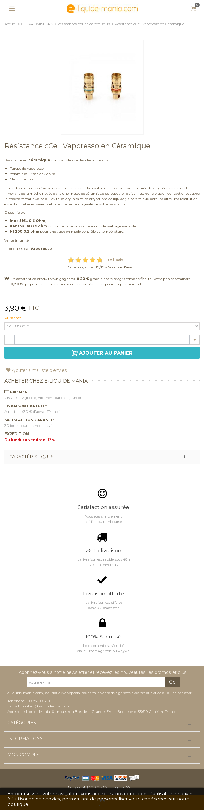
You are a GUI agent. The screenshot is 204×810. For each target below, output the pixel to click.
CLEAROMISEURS (37, 24)
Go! (173, 682)
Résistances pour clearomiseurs (83, 24)
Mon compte (23, 754)
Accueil (10, 24)
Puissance (13, 318)
